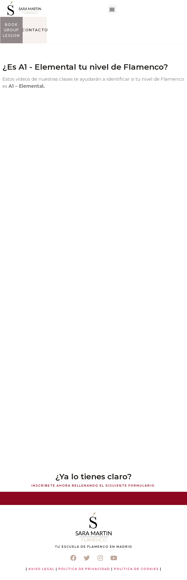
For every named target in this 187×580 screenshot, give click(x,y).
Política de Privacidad (84, 569)
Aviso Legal (41, 569)
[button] (112, 9)
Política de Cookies (136, 569)
